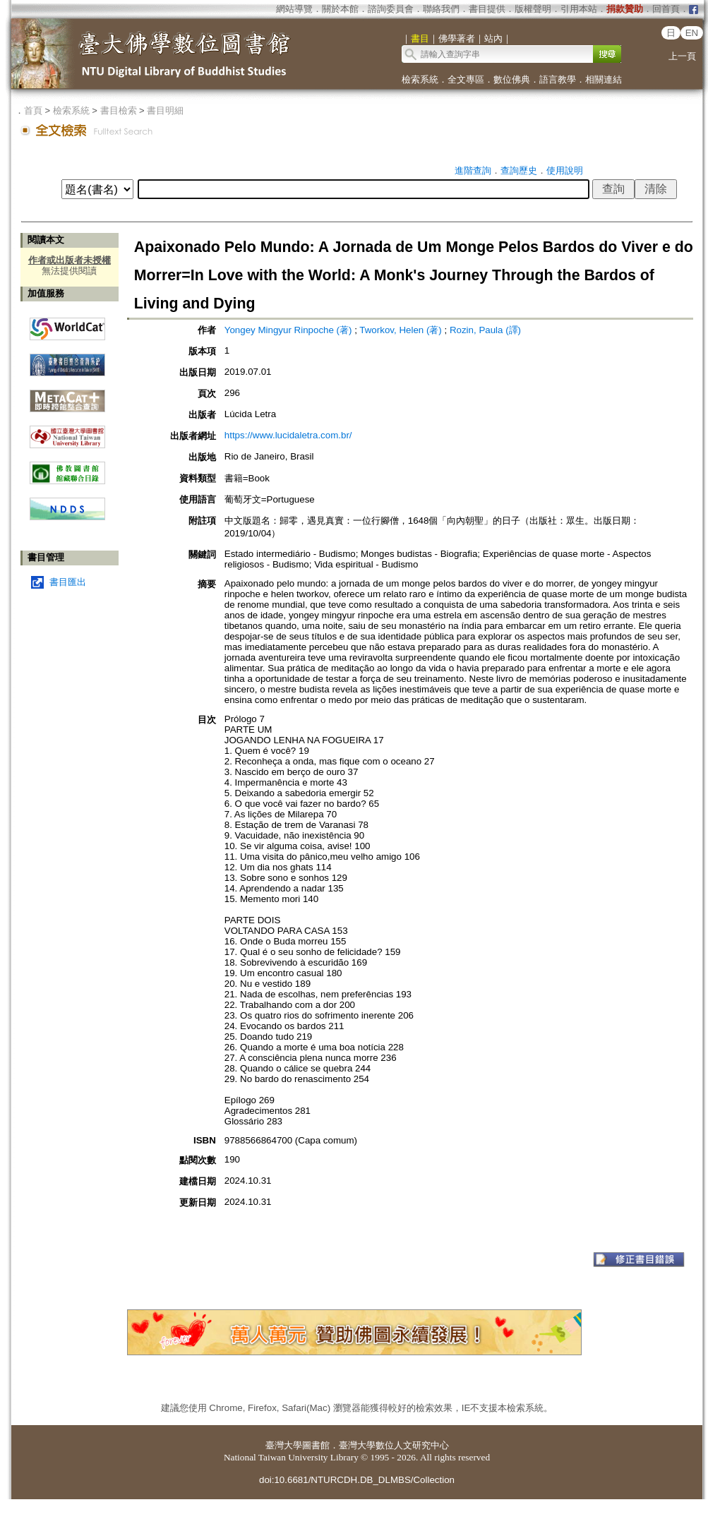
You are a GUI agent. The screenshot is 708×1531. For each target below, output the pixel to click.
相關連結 (603, 79)
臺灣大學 (283, 1445)
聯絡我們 (441, 9)
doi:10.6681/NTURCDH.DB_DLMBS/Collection (357, 1480)
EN (692, 33)
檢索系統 (420, 79)
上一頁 (682, 56)
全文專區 (466, 79)
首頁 (33, 110)
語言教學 (557, 79)
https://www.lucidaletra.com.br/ (288, 435)
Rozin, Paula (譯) (485, 330)
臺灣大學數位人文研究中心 (394, 1445)
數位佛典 (511, 79)
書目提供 (487, 9)
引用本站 (578, 9)
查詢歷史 (518, 170)
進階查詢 (473, 170)
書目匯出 (67, 582)
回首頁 (666, 9)
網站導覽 (294, 9)
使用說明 (564, 170)
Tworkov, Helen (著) (400, 330)
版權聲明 (533, 9)
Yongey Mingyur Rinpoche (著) (288, 330)
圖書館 (316, 1445)
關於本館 (340, 9)
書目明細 (165, 110)
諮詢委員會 (391, 9)
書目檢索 (118, 110)
